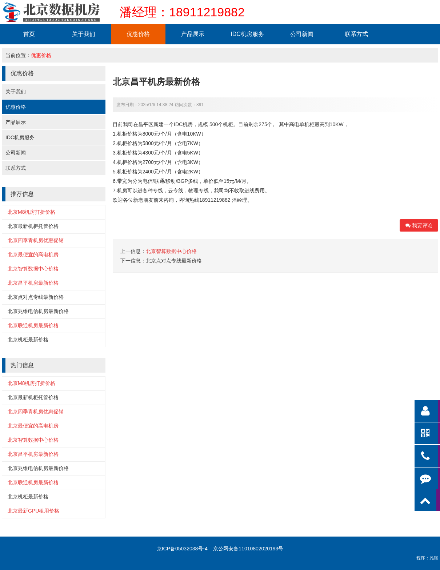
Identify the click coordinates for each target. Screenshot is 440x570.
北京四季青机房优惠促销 (36, 240)
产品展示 (192, 34)
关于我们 (83, 34)
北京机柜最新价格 (28, 339)
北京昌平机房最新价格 (33, 283)
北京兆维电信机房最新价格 (38, 311)
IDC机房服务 (247, 34)
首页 (29, 34)
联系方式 (356, 34)
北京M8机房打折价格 (31, 212)
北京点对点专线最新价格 (36, 297)
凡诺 (433, 558)
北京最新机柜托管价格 (33, 226)
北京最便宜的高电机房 (33, 254)
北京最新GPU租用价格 (33, 511)
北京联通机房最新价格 (33, 325)
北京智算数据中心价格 (33, 269)
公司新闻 (301, 34)
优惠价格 (138, 34)
